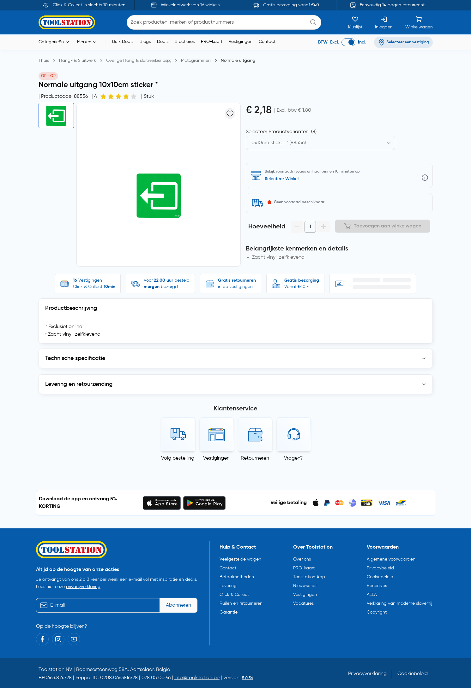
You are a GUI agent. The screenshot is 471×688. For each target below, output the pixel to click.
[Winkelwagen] (419, 22)
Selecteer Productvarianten (281, 132)
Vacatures (303, 603)
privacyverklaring (83, 587)
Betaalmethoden (237, 577)
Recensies (377, 586)
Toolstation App (309, 577)
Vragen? (293, 458)
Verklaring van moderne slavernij (399, 603)
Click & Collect (234, 594)
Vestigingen (240, 41)
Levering (228, 586)
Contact (267, 41)
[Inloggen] (384, 22)
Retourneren (255, 458)
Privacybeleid (380, 568)
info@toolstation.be (197, 677)
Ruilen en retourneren (241, 603)
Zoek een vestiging (284, 179)
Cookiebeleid (380, 577)
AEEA (372, 594)
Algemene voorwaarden (391, 559)
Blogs (145, 41)
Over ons (302, 559)
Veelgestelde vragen (240, 559)
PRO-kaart (211, 41)
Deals (162, 41)
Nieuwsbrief (305, 586)
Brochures (185, 41)
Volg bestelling (177, 458)
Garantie (229, 612)
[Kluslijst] (355, 22)
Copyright (377, 612)
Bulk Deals (122, 41)
